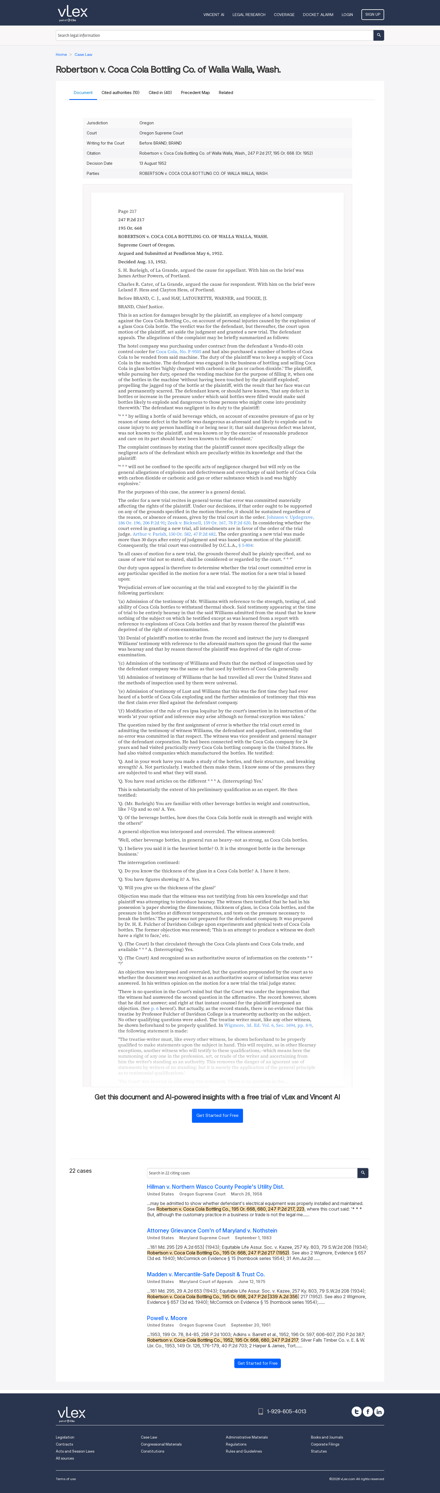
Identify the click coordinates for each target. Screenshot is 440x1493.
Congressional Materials (161, 1444)
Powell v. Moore (167, 1318)
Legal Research (249, 14)
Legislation (65, 1437)
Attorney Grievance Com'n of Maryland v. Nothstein (212, 1230)
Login (347, 14)
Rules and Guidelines (244, 1451)
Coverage (284, 14)
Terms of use (66, 1479)
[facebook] (368, 1412)
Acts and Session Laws (75, 1451)
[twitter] (357, 1412)
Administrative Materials (247, 1437)
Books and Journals (327, 1437)
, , (209, 523)
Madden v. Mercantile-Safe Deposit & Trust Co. (206, 1274)
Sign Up (372, 14)
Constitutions (152, 1451)
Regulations (236, 1444)
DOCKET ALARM (318, 14)
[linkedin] (379, 1412)
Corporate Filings (325, 1444)
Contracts (64, 1444)
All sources (65, 1458)
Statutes (319, 1451)
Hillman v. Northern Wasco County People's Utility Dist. (215, 1187)
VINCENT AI (213, 14)
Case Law (149, 1437)
